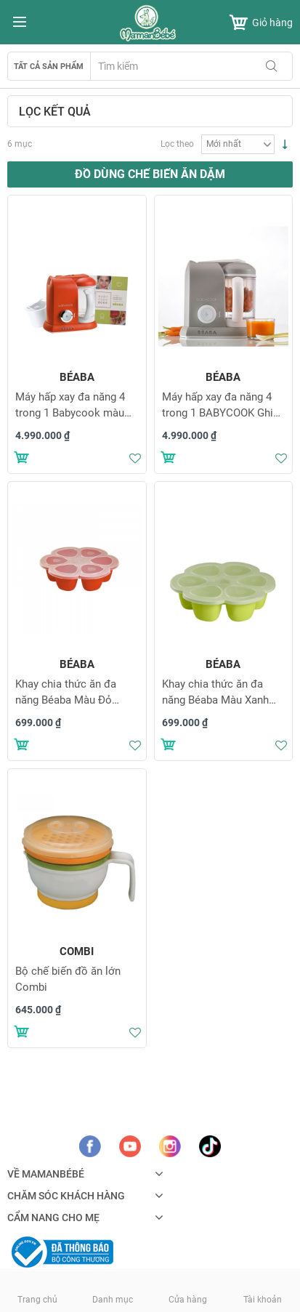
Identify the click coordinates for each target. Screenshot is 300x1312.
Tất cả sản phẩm (49, 66)
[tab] (150, 111)
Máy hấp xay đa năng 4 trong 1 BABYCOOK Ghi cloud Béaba (217, 412)
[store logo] (150, 23)
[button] (135, 458)
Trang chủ (37, 1300)
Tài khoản (262, 1300)
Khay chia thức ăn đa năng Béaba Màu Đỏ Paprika (65, 700)
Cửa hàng (188, 1300)
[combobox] (191, 66)
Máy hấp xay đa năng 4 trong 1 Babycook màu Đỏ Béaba (70, 412)
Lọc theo (177, 144)
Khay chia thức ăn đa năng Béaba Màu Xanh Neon (215, 700)
